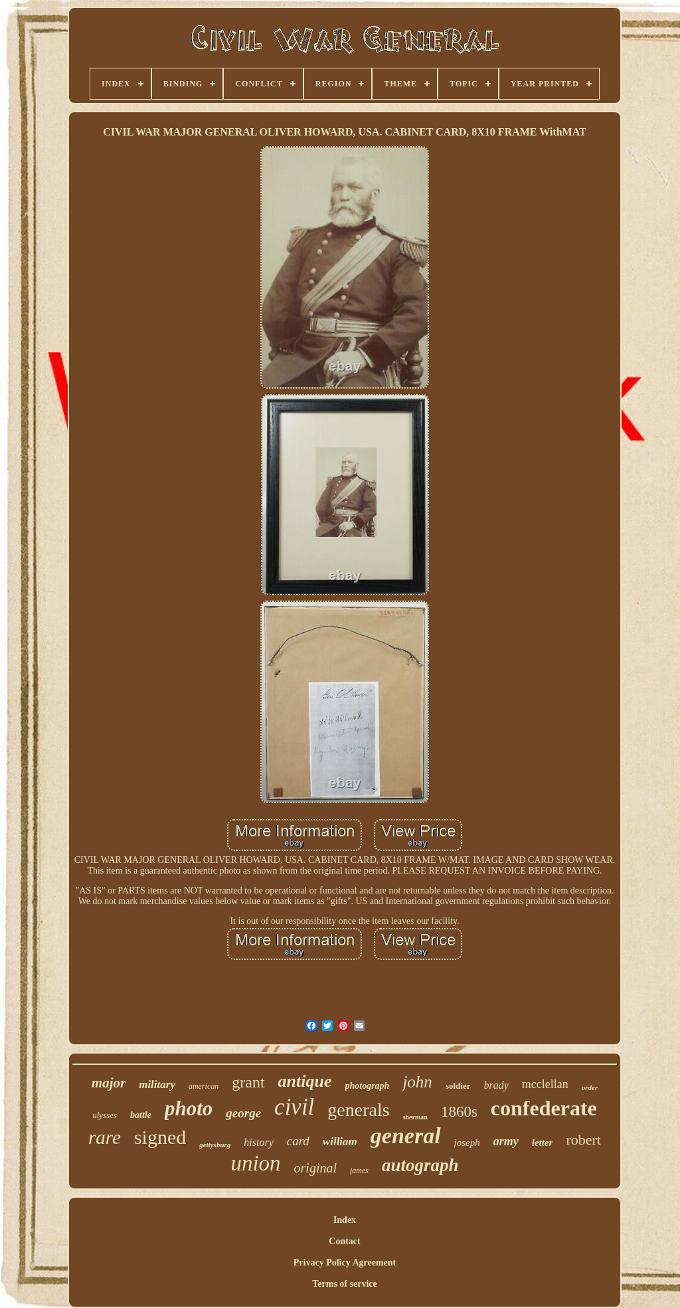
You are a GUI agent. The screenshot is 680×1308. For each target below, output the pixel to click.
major (109, 1083)
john (417, 1082)
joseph (467, 1142)
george (243, 1113)
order (590, 1087)
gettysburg (214, 1145)
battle (140, 1115)
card (298, 1141)
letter (542, 1142)
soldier (458, 1086)
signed (160, 1137)
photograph (367, 1086)
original (315, 1168)
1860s (459, 1111)
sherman (415, 1117)
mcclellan (545, 1084)
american (203, 1086)
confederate (544, 1108)
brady (495, 1085)
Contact (344, 1241)
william (340, 1141)
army (506, 1141)
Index (344, 1220)
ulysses (104, 1115)
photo (188, 1108)
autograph (420, 1165)
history (258, 1142)
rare (104, 1137)
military (157, 1084)
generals (358, 1109)
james (359, 1170)
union (255, 1163)
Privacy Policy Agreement (345, 1262)
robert (583, 1139)
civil (294, 1107)
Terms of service (344, 1284)
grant (248, 1082)
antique (305, 1081)
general (406, 1135)
